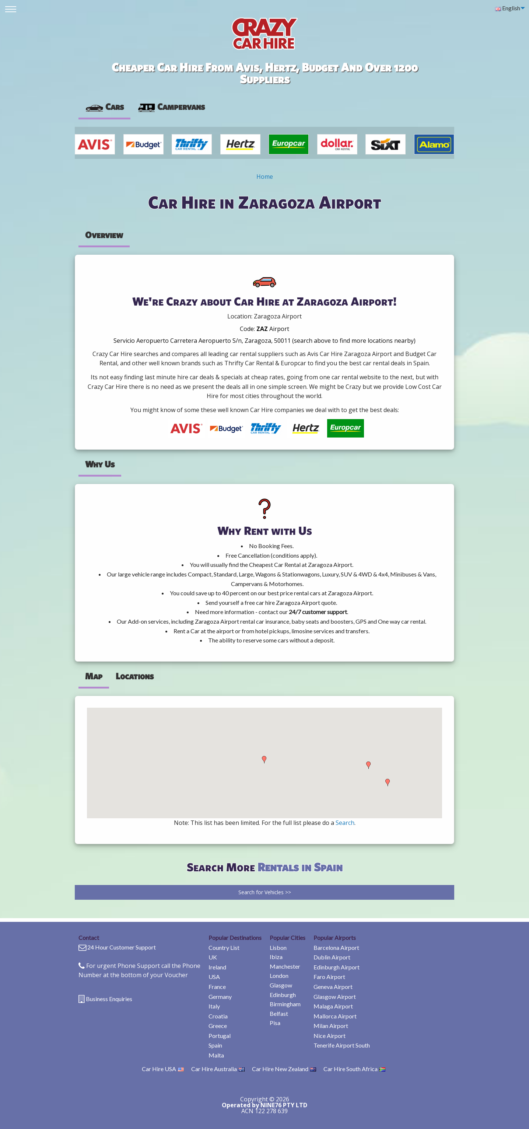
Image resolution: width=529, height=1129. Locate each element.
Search (345, 823)
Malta (216, 1055)
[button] (264, 759)
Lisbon (278, 947)
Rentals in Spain (300, 867)
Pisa (275, 1022)
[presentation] (170, 107)
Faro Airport (329, 976)
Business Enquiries (109, 998)
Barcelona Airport (336, 947)
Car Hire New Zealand (284, 1068)
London (279, 975)
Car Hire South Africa (354, 1068)
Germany (220, 996)
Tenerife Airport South (341, 1045)
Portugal (220, 1035)
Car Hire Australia (218, 1068)
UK (213, 957)
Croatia (218, 1016)
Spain (215, 1045)
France (217, 986)
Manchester (285, 966)
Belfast (279, 1013)
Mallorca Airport (335, 1016)
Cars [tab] (104, 106)
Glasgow (281, 985)
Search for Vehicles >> (264, 892)
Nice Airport (329, 1035)
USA (214, 976)
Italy (214, 1006)
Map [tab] (93, 676)
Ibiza (276, 956)
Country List (224, 947)
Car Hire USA (163, 1068)
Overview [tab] (104, 235)
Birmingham (285, 1003)
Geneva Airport (333, 986)
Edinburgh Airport (336, 967)
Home (264, 177)
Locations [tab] (135, 676)
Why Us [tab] (100, 464)
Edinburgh (283, 994)
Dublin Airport (331, 957)
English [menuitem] (507, 7)
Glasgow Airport (334, 996)
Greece (218, 1025)
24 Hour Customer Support (121, 947)
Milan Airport (330, 1025)
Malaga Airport (333, 1006)
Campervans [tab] (171, 106)
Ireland (217, 967)
